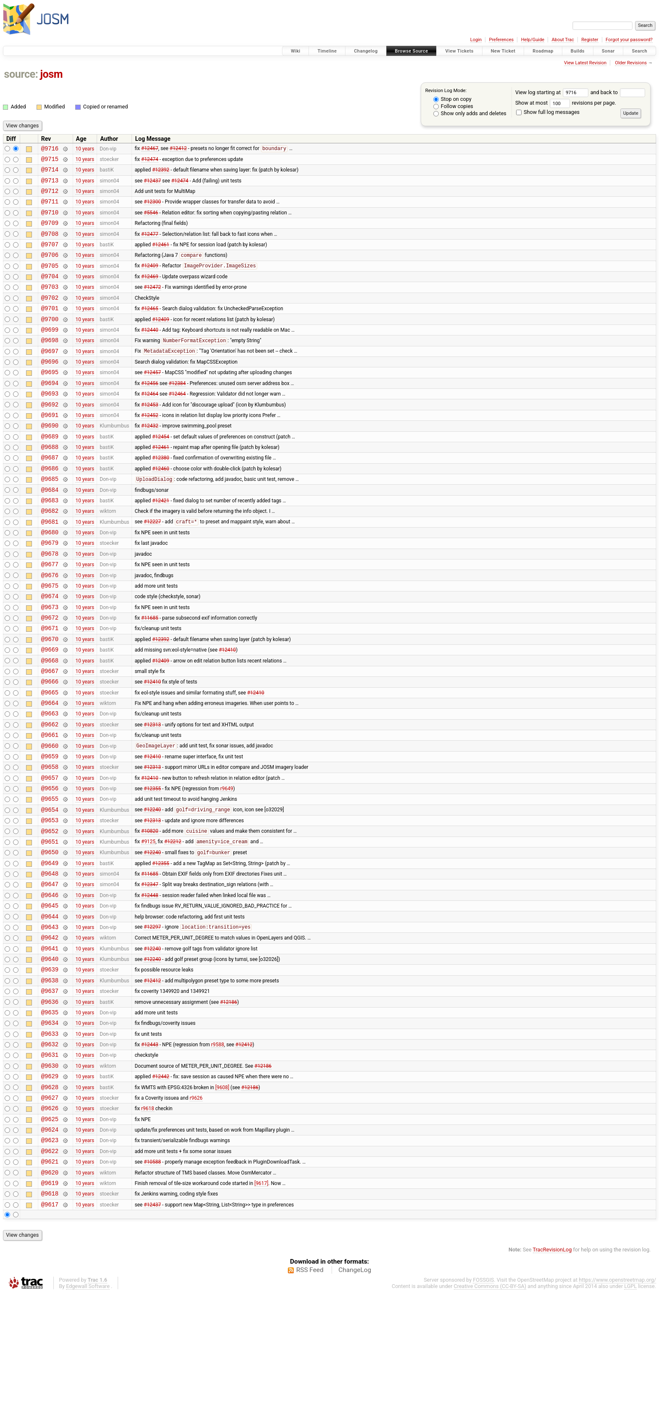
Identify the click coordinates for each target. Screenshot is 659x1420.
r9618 (147, 1223)
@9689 (49, 471)
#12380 (160, 495)
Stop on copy (452, 99)
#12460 (160, 507)
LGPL (630, 1412)
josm (51, 74)
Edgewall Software (88, 1412)
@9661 (49, 805)
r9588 (217, 1151)
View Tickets (459, 51)
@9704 (49, 292)
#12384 (177, 411)
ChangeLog (354, 1396)
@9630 (49, 1175)
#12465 (149, 328)
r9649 (226, 865)
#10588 (152, 1282)
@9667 (49, 734)
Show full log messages (548, 112)
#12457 (152, 400)
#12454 (160, 471)
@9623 (49, 1258)
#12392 (160, 173)
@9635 (49, 1115)
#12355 (152, 865)
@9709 (49, 233)
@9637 (49, 1091)
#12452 (149, 447)
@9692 (49, 436)
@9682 (49, 555)
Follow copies (453, 106)
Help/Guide (532, 39)
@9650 (49, 936)
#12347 (149, 972)
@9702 (49, 316)
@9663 (49, 781)
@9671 (49, 686)
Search (639, 51)
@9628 (49, 1199)
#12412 (178, 150)
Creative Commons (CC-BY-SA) (490, 1412)
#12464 (149, 424)
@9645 (49, 996)
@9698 (49, 364)
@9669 (49, 710)
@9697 (49, 376)
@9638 (49, 1080)
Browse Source (411, 51)
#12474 (149, 161)
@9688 (49, 483)
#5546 (151, 221)
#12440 (149, 352)
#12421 (160, 543)
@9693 (49, 424)
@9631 (49, 1163)
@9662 (49, 793)
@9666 (49, 746)
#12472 (152, 304)
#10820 (149, 913)
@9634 (49, 1127)
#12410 (227, 710)
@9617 (49, 1330)
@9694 (49, 412)
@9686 (49, 507)
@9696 (49, 388)
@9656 (49, 865)
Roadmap (543, 51)
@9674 (49, 650)
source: (21, 74)
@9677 (49, 614)
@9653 (49, 901)
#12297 (152, 1020)
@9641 (49, 1044)
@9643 (49, 1020)
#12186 (228, 1103)
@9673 (49, 662)
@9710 (49, 221)
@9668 (49, 722)
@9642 (49, 1032)
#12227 (152, 567)
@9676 (49, 627)
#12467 (149, 150)
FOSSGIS (483, 1406)
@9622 (49, 1271)
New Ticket (503, 51)
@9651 (49, 925)
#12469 (149, 293)
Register (589, 39)
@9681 (49, 567)
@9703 (49, 304)
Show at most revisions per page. (565, 103)
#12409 (149, 281)
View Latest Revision (585, 63)
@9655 (49, 877)
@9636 (49, 1104)
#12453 (149, 435)
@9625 (49, 1235)
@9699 (49, 352)
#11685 (149, 674)
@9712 (49, 197)
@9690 (49, 459)
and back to (618, 92)
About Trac (563, 39)
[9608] (222, 1199)
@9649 (49, 949)
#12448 (149, 984)
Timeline (327, 51)
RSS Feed (310, 1396)
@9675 (49, 638)
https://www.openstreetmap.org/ (617, 1406)
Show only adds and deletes (469, 113)
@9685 (49, 519)
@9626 (49, 1223)
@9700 (49, 340)
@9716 (49, 149)
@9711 (49, 209)
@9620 (49, 1295)
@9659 (49, 829)
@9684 (49, 531)
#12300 (152, 209)
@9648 (49, 960)
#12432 (149, 459)
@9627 (49, 1211)
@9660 (49, 817)
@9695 (49, 400)
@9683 (49, 543)
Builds (578, 51)
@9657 (49, 853)
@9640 (49, 1056)
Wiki (296, 51)
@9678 (49, 603)
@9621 (49, 1282)
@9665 (49, 758)
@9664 (49, 769)
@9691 (49, 447)
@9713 (49, 185)
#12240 (152, 889)
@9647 (49, 972)
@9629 (49, 1187)
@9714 (49, 173)
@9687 (49, 495)
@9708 (49, 245)
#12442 (160, 1187)
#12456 (149, 411)
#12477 (149, 245)
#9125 (148, 925)
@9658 (49, 841)
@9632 (49, 1151)
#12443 (149, 1151)
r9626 (196, 1211)
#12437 (152, 185)
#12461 (160, 256)
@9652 (49, 913)
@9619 (49, 1306)
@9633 (49, 1139)
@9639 (49, 1068)
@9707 (49, 257)
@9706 (49, 268)
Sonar (608, 51)
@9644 (49, 1008)
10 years (84, 149)
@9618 (49, 1318)
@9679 (49, 590)
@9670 (49, 698)
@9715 (49, 161)
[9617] (261, 1306)
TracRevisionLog (552, 1375)
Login (476, 39)
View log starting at (552, 92)
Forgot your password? (629, 39)
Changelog (365, 51)
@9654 (49, 889)
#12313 (152, 793)
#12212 (173, 925)
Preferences (501, 39)
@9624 (49, 1247)
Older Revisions (631, 63)
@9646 (49, 984)
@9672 (49, 674)
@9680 (49, 579)
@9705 (49, 281)
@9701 (49, 328)
